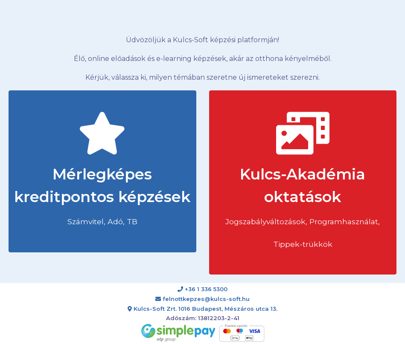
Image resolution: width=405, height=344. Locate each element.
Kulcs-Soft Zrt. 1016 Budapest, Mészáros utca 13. (202, 308)
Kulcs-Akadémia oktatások (302, 180)
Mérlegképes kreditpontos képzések (102, 169)
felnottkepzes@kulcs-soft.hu (202, 298)
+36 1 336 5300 (202, 289)
